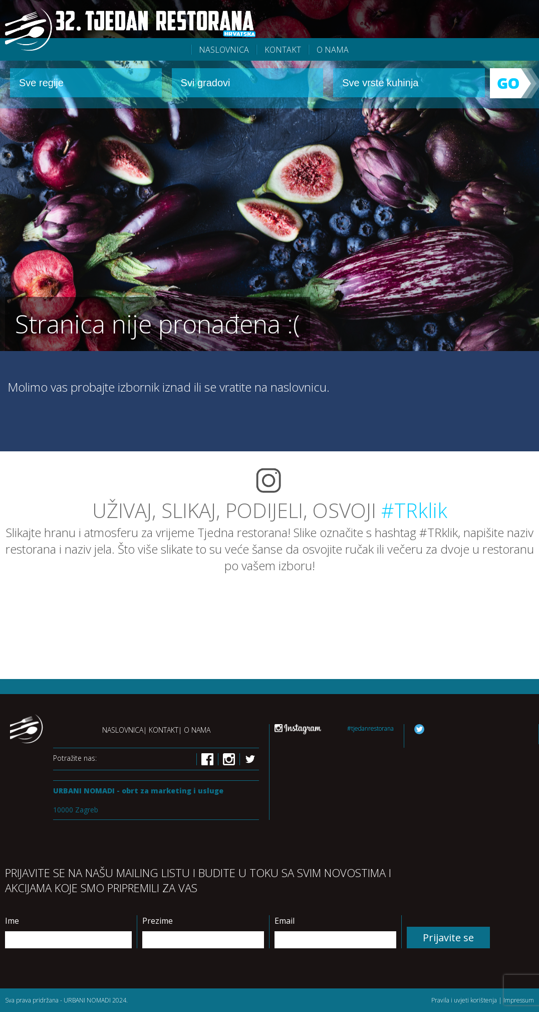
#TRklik (414, 510)
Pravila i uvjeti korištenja (464, 1000)
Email (285, 920)
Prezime (157, 920)
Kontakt (282, 49)
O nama (333, 49)
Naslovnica (122, 730)
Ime (12, 920)
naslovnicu (299, 387)
